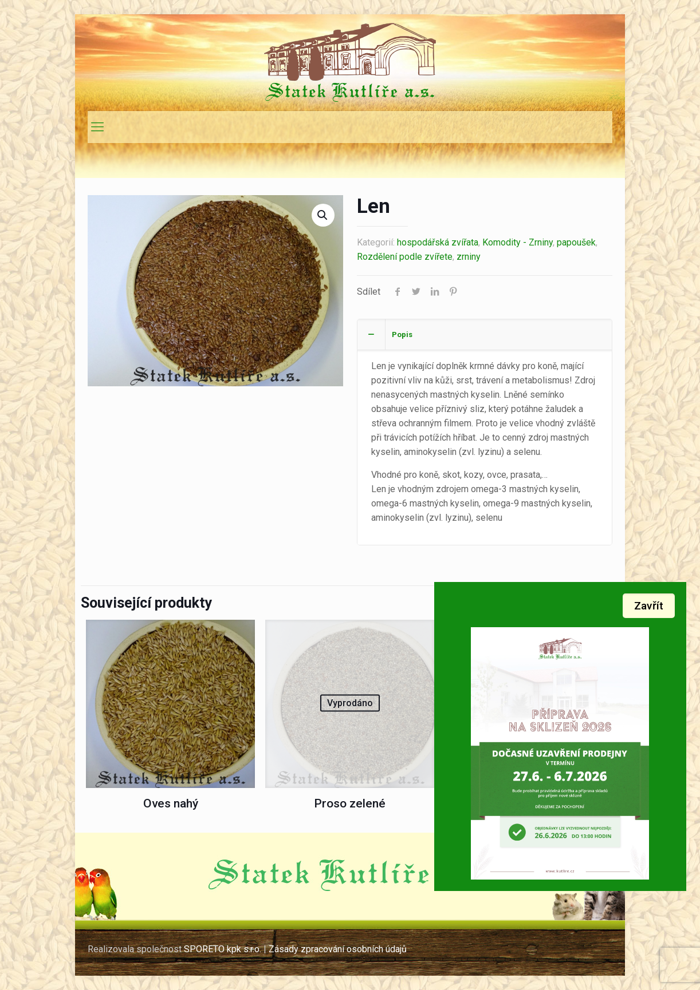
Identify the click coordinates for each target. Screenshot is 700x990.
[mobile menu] (97, 127)
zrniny (469, 256)
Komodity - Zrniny (517, 242)
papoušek (576, 242)
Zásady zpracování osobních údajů (339, 949)
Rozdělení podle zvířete (405, 256)
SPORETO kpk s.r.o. (222, 949)
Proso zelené (350, 803)
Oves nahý (170, 803)
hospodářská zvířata (437, 242)
